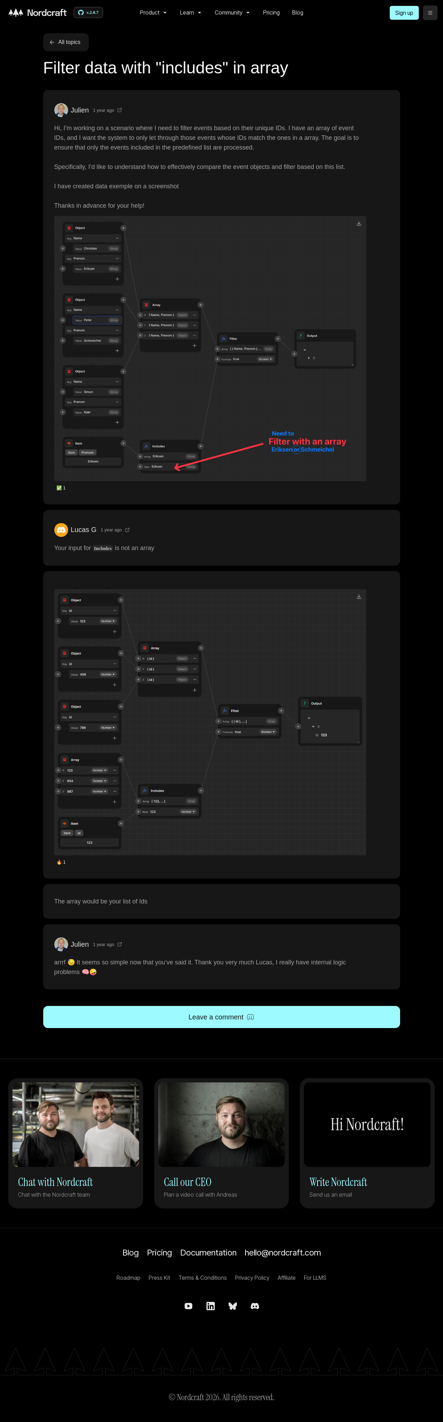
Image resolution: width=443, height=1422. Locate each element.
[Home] (38, 12)
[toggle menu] (430, 13)
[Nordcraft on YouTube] (188, 1306)
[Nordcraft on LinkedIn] (210, 1306)
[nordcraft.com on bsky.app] (232, 1306)
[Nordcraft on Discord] (255, 1306)
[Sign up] (404, 13)
